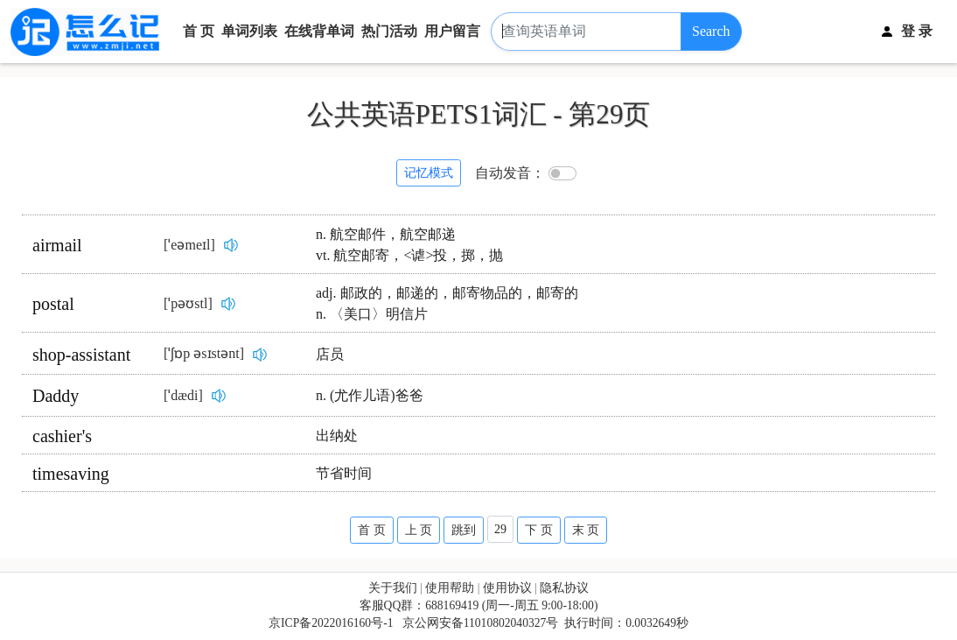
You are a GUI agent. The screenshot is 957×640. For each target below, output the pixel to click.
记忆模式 (428, 172)
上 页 (419, 530)
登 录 (917, 31)
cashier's (62, 436)
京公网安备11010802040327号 (480, 622)
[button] (917, 32)
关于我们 (392, 587)
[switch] (562, 173)
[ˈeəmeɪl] (189, 244)
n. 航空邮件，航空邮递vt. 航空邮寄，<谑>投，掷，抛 (410, 245)
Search (711, 31)
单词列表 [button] (249, 31)
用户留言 (452, 31)
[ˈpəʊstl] (188, 303)
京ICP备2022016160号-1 (331, 622)
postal (53, 303)
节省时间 (344, 473)
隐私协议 (564, 587)
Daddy (55, 395)
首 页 (198, 31)
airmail (57, 245)
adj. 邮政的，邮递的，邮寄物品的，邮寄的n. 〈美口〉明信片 (447, 303)
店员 (330, 354)
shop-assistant (81, 354)
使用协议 (507, 587)
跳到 (463, 530)
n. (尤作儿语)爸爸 (369, 395)
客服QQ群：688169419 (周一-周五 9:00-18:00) (479, 605)
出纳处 (337, 435)
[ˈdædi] (183, 395)
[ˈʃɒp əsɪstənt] (204, 353)
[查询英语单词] (586, 32)
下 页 (539, 530)
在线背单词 (319, 31)
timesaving (70, 473)
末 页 (586, 530)
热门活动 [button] (389, 31)
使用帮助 (449, 587)
